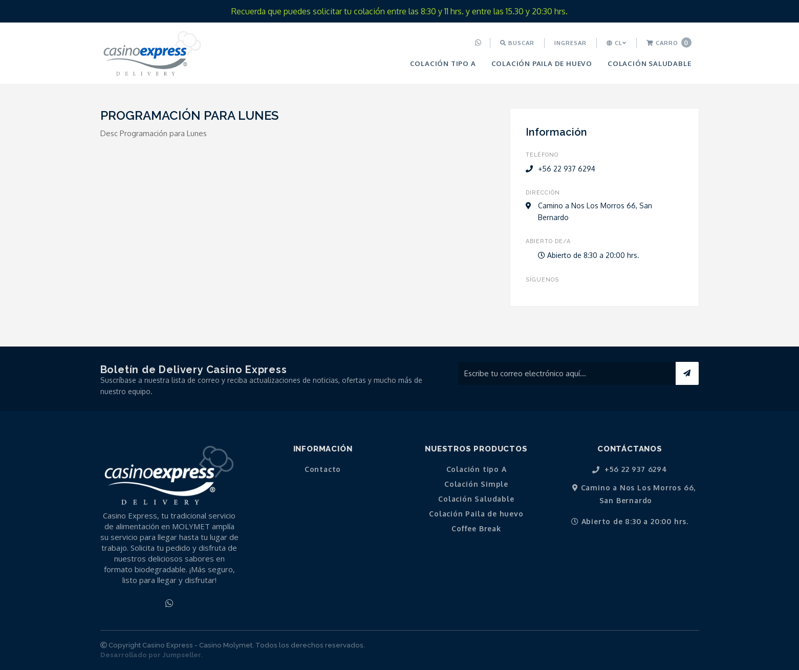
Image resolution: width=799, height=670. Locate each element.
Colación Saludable (649, 63)
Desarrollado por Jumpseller (150, 655)
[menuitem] (479, 43)
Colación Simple (476, 484)
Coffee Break (476, 528)
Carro (669, 42)
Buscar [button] (517, 43)
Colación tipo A (443, 63)
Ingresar (570, 43)
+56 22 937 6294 (629, 469)
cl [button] (617, 43)
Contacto (323, 469)
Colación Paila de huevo (541, 63)
